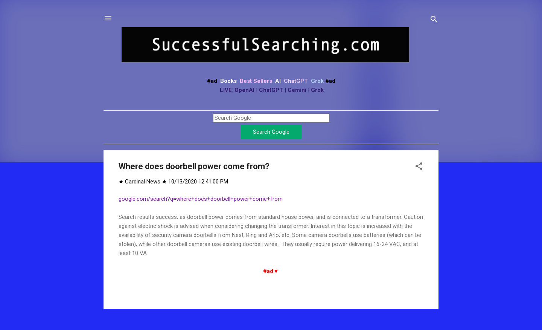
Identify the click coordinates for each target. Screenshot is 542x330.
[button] (418, 167)
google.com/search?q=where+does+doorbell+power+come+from (201, 199)
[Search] (433, 20)
